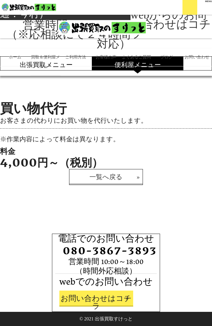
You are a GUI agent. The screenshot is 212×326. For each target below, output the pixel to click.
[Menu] (208, 1)
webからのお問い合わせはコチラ (171, 24)
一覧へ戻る (106, 177)
